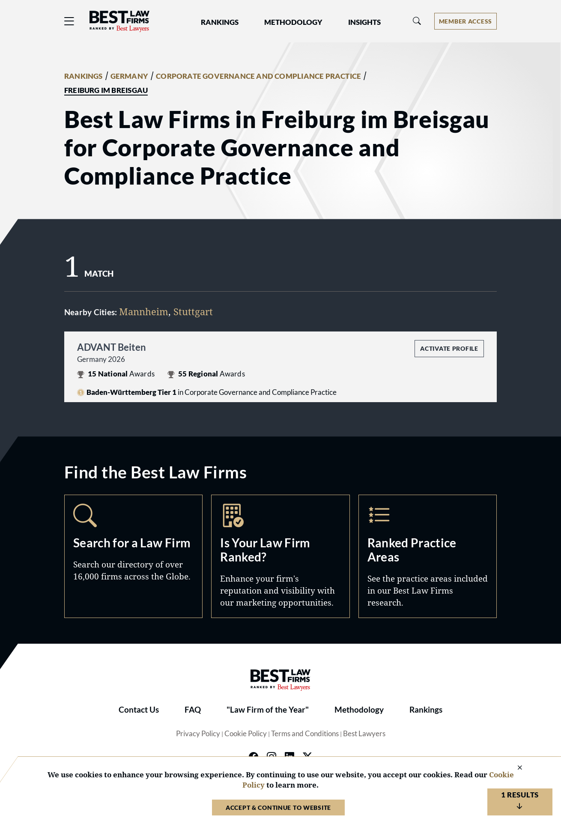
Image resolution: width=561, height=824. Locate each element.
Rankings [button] (220, 22)
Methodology (359, 709)
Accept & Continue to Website (278, 807)
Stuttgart (193, 311)
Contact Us (139, 709)
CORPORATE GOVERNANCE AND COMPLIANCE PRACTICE (258, 76)
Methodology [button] (293, 22)
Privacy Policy (198, 733)
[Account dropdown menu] (465, 21)
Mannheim (143, 311)
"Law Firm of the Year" (268, 709)
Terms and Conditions (305, 733)
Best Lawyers (364, 733)
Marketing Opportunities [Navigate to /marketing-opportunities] (280, 556)
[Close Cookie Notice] (514, 768)
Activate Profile (449, 348)
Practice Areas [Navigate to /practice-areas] (427, 556)
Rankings (425, 709)
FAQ (193, 709)
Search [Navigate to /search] (133, 556)
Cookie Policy (245, 733)
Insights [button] (364, 22)
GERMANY (129, 76)
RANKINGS (83, 76)
